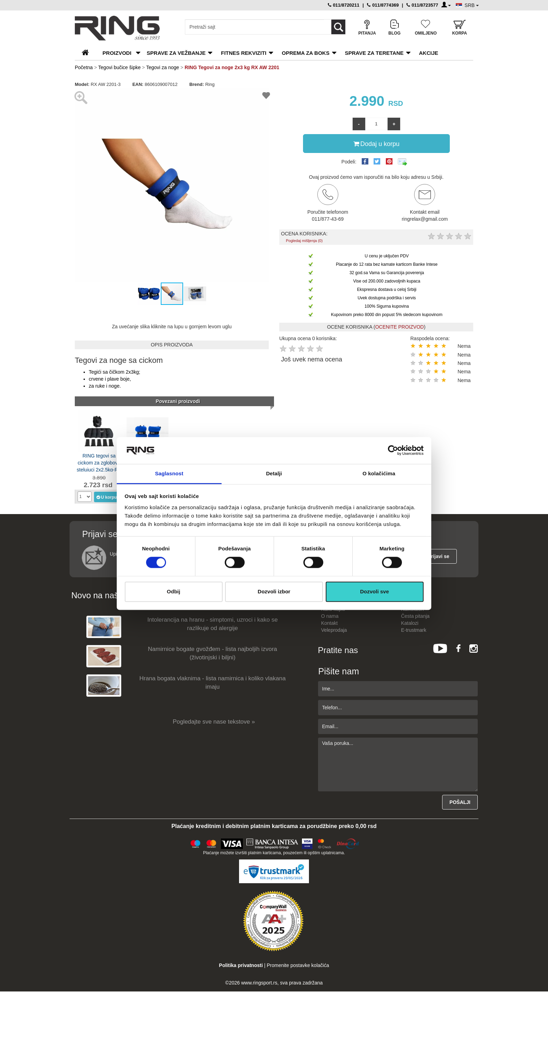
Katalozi (409, 623)
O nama (330, 616)
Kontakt (329, 623)
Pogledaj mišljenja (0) (304, 241)
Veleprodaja (334, 630)
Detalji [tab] (274, 473)
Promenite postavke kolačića (298, 965)
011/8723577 (422, 5)
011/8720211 (344, 5)
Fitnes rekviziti (243, 53)
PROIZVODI (116, 53)
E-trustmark (413, 630)
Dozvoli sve (374, 591)
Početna (84, 67)
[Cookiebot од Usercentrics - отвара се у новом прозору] (393, 450)
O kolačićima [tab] (378, 473)
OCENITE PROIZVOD (399, 327)
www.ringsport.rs (259, 983)
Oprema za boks (305, 53)
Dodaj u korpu (376, 143)
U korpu (106, 497)
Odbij (173, 591)
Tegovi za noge (162, 67)
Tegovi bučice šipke (119, 67)
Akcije (428, 53)
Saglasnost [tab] (169, 473)
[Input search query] (254, 27)
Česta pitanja (415, 616)
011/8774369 (383, 5)
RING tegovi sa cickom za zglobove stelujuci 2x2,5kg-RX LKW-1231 (99, 462)
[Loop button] (338, 27)
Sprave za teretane (374, 53)
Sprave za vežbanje (176, 53)
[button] (81, 185)
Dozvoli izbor (274, 591)
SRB (471, 5)
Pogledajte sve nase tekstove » (214, 721)
